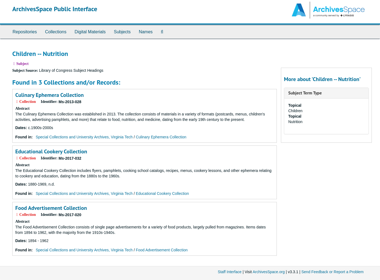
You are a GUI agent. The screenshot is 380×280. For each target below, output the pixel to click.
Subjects (122, 31)
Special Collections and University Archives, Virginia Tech (84, 137)
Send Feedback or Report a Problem (332, 272)
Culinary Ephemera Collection (49, 95)
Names (146, 31)
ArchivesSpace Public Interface (54, 9)
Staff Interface (230, 272)
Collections (55, 31)
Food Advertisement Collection (51, 208)
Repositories (25, 31)
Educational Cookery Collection (51, 151)
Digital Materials (90, 31)
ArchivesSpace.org (269, 272)
